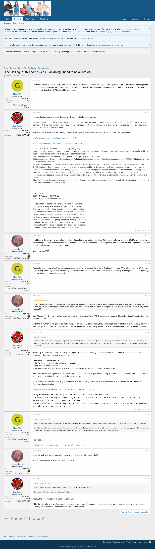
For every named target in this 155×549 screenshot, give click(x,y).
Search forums (18, 23)
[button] (36, 19)
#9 (149, 479)
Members (44, 19)
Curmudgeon (17, 249)
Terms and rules (118, 542)
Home (8, 19)
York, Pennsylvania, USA (21, 258)
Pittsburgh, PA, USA (23, 135)
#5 (149, 296)
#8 (149, 451)
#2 (149, 113)
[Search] (145, 19)
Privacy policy (131, 542)
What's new (30, 19)
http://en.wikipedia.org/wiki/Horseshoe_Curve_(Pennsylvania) (58, 445)
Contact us (107, 542)
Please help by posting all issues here (115, 32)
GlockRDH (9, 76)
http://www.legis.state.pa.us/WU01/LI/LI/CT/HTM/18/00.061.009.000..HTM (63, 389)
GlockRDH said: (40, 301)
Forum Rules (25, 51)
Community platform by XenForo (77, 546)
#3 (149, 236)
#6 (149, 332)
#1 (149, 80)
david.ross (17, 126)
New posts (7, 23)
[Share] (145, 80)
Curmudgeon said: (40, 419)
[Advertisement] (49, 61)
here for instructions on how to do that (107, 45)
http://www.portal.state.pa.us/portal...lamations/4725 (54, 138)
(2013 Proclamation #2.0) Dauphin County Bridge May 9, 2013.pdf (60, 143)
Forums (17, 19)
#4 (149, 264)
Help (139, 542)
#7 (149, 415)
